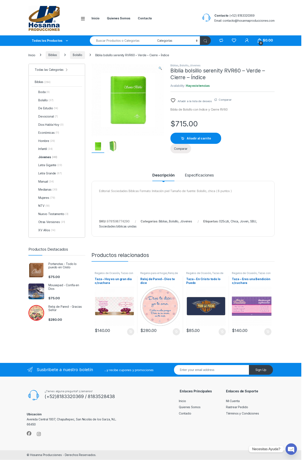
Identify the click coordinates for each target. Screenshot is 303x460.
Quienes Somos (118, 18)
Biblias (52, 55)
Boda (42, 92)
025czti (224, 221)
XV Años (45, 230)
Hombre (45, 140)
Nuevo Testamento (51, 214)
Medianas (46, 189)
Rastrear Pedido (237, 407)
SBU (253, 221)
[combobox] (122, 40)
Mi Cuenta (233, 401)
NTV (42, 205)
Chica (234, 221)
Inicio (96, 18)
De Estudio (46, 108)
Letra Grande (48, 173)
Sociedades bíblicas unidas (117, 226)
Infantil (44, 148)
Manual (44, 181)
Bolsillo (77, 55)
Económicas (47, 132)
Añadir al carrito (199, 138)
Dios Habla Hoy (49, 124)
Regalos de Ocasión (107, 273)
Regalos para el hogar (153, 273)
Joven (244, 221)
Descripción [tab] (163, 176)
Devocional (46, 116)
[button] (160, 68)
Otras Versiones (50, 222)
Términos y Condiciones (242, 413)
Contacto (145, 18)
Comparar (225, 99)
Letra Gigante (48, 165)
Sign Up (260, 370)
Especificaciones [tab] (199, 176)
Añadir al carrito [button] (130, 332)
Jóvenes (195, 65)
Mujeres (45, 197)
